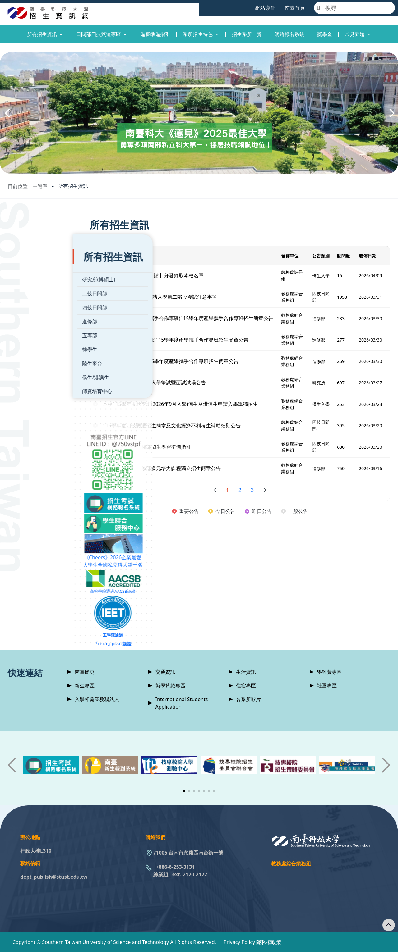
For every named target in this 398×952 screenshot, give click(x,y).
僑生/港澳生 (30, 360)
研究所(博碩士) (33, 262)
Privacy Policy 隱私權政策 (252, 942)
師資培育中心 (32, 374)
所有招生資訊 (73, 186)
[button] (7, 113)
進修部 (24, 304)
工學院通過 (54, 618)
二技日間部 (29, 276)
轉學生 (24, 332)
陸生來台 (27, 346)
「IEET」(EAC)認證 (54, 626)
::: (1, 30)
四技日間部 (29, 290)
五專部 (24, 318)
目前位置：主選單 (28, 186)
